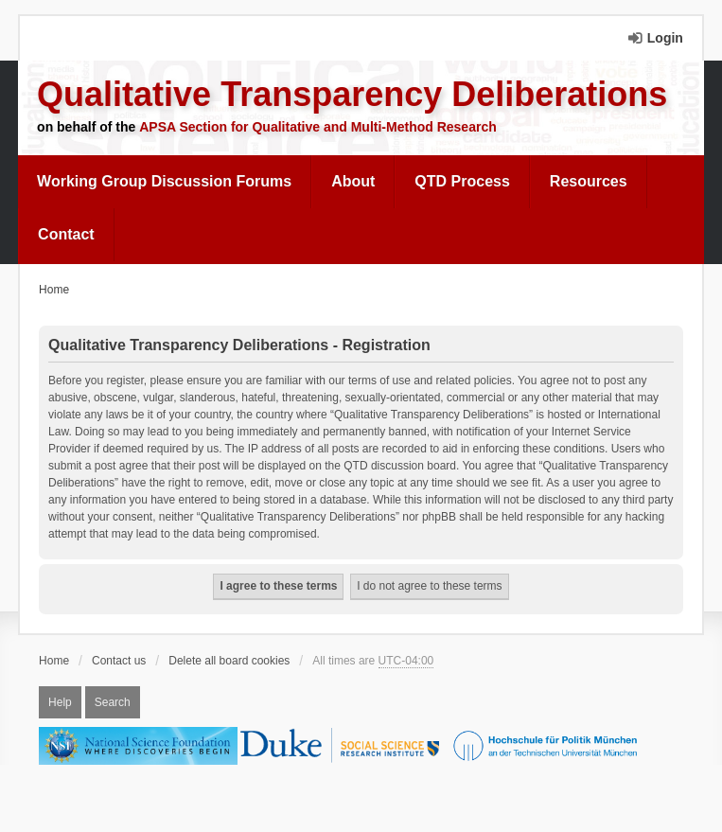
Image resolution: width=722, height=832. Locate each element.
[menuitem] (164, 181)
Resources (588, 181)
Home (54, 660)
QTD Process (461, 181)
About (353, 181)
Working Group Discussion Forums (164, 181)
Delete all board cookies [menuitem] (229, 660)
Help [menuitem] (60, 702)
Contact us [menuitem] (119, 660)
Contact (66, 234)
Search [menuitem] (113, 702)
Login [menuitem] (665, 37)
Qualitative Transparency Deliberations (352, 94)
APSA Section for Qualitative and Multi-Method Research (318, 126)
